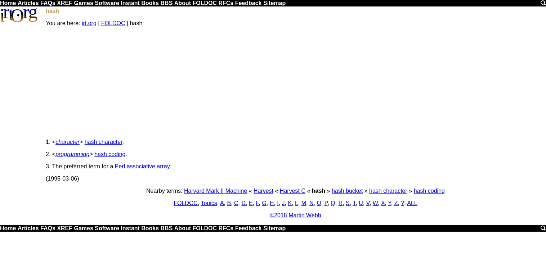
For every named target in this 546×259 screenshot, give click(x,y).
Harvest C (292, 191)
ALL (412, 203)
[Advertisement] (296, 82)
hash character (103, 142)
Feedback (248, 3)
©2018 (278, 215)
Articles (28, 3)
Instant (130, 3)
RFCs (225, 3)
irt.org (89, 23)
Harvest (263, 191)
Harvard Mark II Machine (215, 191)
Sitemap (274, 3)
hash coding (109, 154)
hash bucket (347, 191)
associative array (148, 166)
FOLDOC (204, 3)
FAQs (47, 3)
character (67, 142)
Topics (209, 203)
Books (150, 3)
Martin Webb (304, 215)
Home (8, 3)
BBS (167, 3)
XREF (64, 3)
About (182, 3)
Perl (120, 166)
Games (83, 3)
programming (72, 154)
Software (107, 3)
